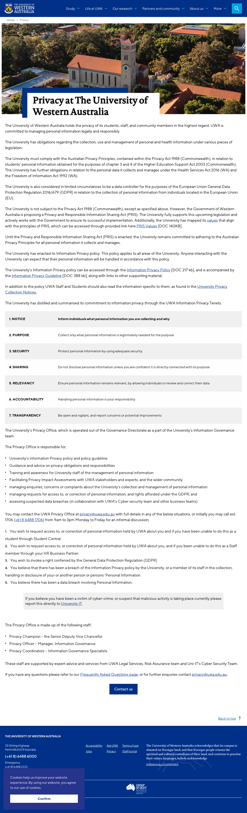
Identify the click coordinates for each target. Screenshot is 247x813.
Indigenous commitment (162, 764)
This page (11, 805)
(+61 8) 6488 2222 (16, 766)
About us (197, 8)
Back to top (227, 718)
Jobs (89, 751)
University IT (71, 603)
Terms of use (130, 745)
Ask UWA (112, 745)
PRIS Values (147, 226)
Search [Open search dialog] (237, 8)
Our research (122, 8)
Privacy (24, 20)
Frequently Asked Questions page (109, 674)
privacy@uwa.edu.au (97, 514)
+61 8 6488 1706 (29, 519)
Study (70, 8)
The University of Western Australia (33, 736)
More (218, 8)
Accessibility (94, 745)
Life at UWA (93, 8)
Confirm (44, 798)
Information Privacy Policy (148, 270)
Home (10, 20)
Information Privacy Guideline (37, 275)
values (212, 220)
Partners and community (161, 8)
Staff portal (129, 751)
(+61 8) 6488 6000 (21, 756)
